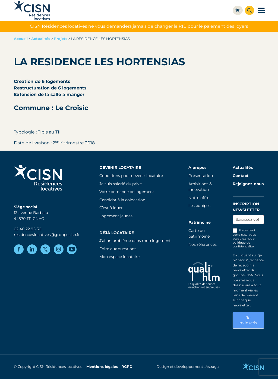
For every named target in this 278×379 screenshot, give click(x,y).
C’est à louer (111, 207)
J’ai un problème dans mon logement (135, 240)
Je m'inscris (248, 320)
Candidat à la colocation (122, 199)
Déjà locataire (116, 232)
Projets (60, 39)
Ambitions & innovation (200, 186)
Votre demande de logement (126, 191)
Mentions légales (102, 367)
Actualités (40, 39)
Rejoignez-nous (248, 183)
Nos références (202, 244)
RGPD (126, 367)
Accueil (21, 39)
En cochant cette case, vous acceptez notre (244, 238)
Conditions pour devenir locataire (131, 175)
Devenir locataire (120, 167)
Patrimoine (199, 222)
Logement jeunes (115, 215)
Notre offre (198, 197)
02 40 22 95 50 (27, 228)
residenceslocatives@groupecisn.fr (47, 234)
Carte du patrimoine (199, 233)
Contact (240, 175)
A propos (197, 167)
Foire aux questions (117, 248)
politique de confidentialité (243, 244)
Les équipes (199, 205)
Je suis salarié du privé (120, 183)
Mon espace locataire (119, 256)
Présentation (200, 175)
